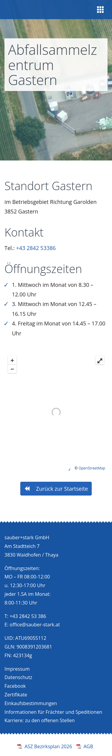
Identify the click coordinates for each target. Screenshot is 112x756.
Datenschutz (18, 677)
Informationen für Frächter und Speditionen (53, 712)
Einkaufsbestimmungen (30, 703)
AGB (88, 746)
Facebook (15, 686)
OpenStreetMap (92, 468)
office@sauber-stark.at (35, 624)
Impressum (17, 669)
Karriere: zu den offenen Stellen (39, 720)
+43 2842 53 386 (28, 616)
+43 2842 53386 (36, 248)
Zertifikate (15, 694)
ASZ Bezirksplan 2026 (48, 746)
